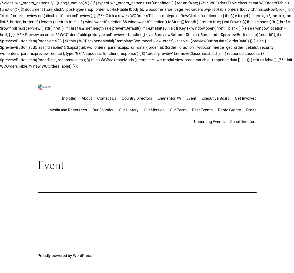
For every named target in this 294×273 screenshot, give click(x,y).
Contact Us (106, 98)
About (87, 98)
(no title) (69, 98)
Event (191, 98)
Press (251, 110)
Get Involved (246, 98)
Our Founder (103, 110)
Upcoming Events (209, 121)
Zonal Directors (243, 121)
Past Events (202, 110)
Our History (129, 110)
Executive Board (216, 98)
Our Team (178, 110)
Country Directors (137, 98)
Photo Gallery (229, 110)
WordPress (82, 255)
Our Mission (154, 110)
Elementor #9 (169, 98)
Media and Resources (68, 110)
